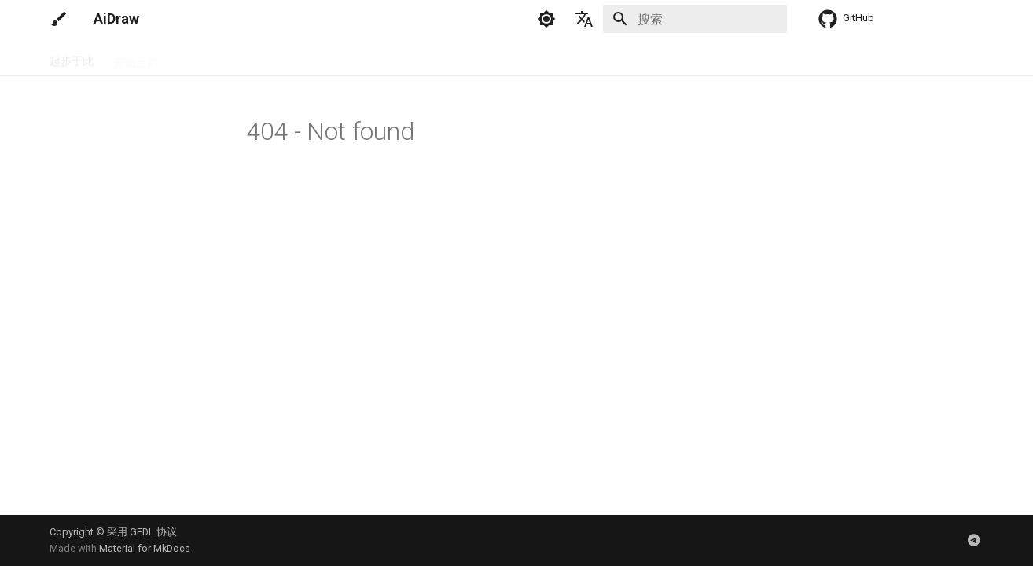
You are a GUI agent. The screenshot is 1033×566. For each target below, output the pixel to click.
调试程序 (265, 57)
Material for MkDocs (144, 548)
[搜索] (695, 19)
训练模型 (394, 57)
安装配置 (200, 57)
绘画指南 (329, 57)
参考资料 (458, 57)
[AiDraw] (59, 19)
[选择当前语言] (584, 19)
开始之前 (136, 57)
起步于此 (72, 57)
